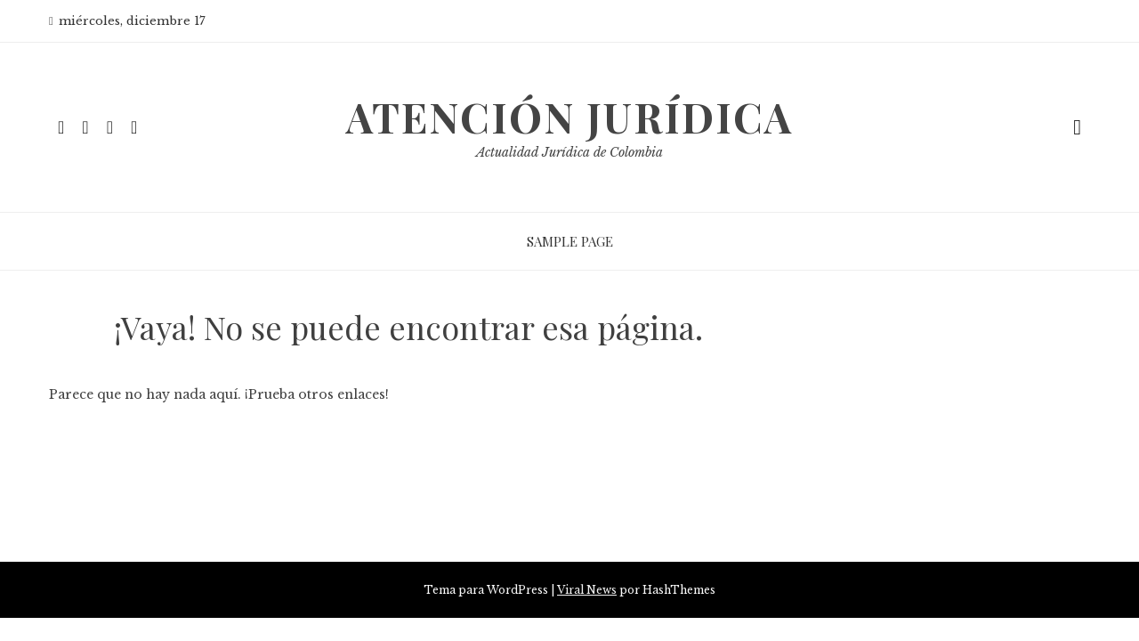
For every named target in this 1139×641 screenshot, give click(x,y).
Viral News (587, 589)
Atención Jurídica (569, 116)
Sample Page (570, 241)
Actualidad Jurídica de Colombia (569, 152)
